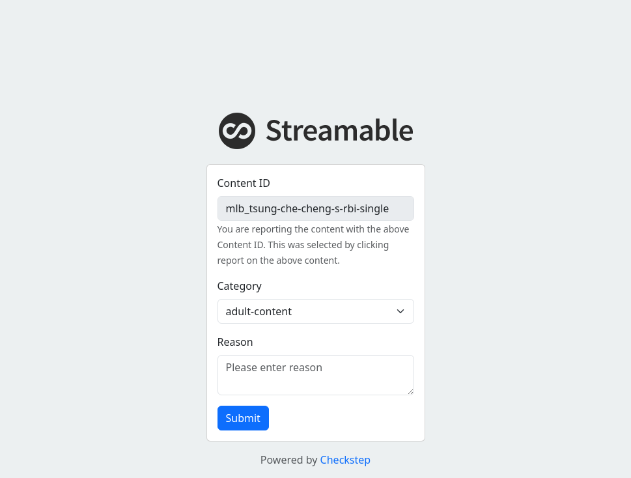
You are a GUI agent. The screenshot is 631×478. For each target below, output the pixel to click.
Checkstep (345, 460)
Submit (243, 418)
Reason (235, 342)
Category (239, 286)
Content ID (243, 183)
